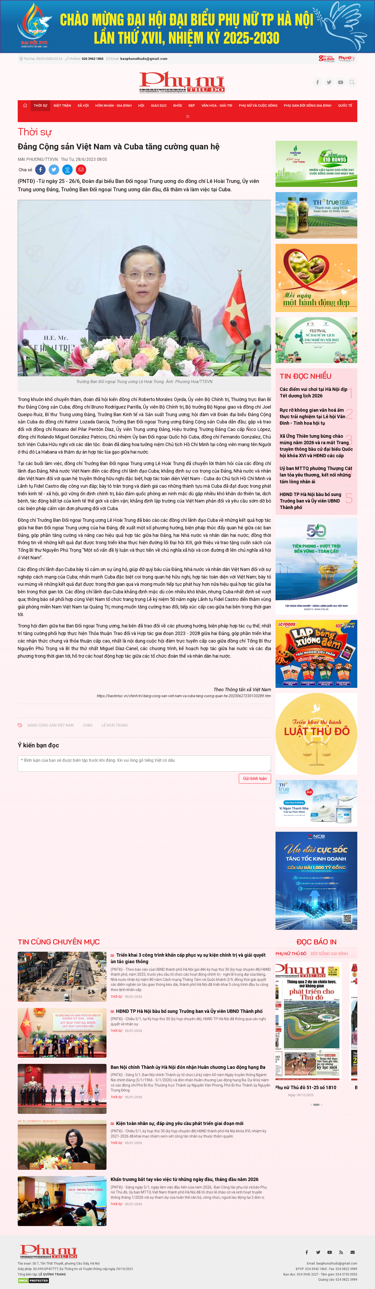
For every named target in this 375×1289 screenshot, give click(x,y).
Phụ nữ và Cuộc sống (258, 105)
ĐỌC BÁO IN (316, 941)
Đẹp (192, 105)
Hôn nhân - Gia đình (113, 105)
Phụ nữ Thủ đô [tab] (291, 953)
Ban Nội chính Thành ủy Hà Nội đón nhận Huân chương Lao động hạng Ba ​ (188, 1067)
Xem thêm (316, 1114)
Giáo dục (159, 105)
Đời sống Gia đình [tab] (329, 953)
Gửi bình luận (255, 778)
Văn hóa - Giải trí (217, 105)
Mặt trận (62, 105)
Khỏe (177, 105)
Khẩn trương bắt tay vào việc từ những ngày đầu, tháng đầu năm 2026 (184, 1179)
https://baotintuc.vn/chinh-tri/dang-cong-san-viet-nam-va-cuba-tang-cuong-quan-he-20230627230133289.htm (184, 696)
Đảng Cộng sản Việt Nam (51, 725)
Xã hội (83, 105)
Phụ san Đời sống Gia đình (308, 105)
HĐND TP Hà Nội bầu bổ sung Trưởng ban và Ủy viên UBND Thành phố (310, 501)
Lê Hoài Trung (115, 725)
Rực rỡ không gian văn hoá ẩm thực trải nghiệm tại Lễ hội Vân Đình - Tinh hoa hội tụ (312, 416)
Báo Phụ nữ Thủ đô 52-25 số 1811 (316, 1087)
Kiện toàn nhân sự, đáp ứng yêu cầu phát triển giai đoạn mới (179, 1123)
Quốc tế (345, 105)
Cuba (87, 725)
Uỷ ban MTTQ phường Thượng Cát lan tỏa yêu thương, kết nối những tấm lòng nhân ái (316, 475)
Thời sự (40, 105)
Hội (141, 105)
